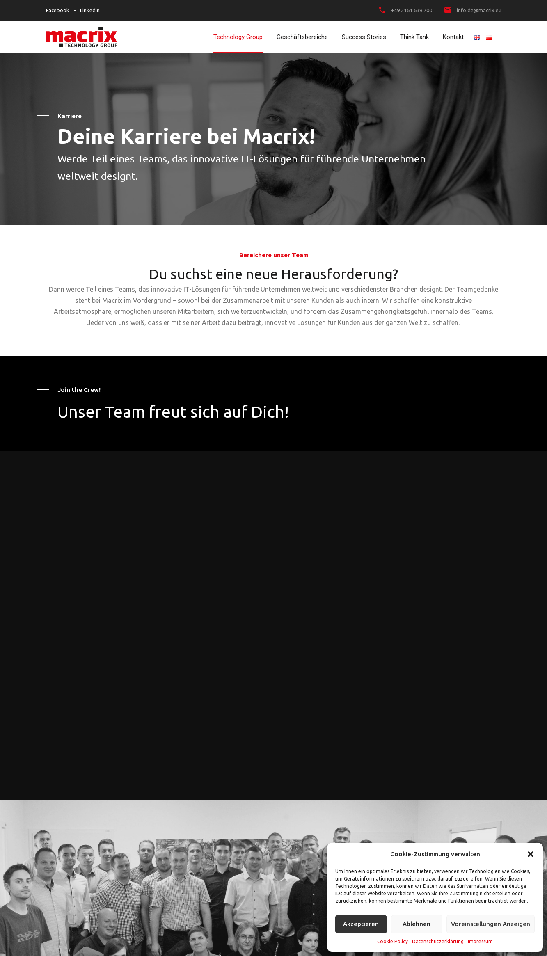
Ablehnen (416, 923)
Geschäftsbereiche (302, 37)
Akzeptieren (361, 923)
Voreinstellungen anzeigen (490, 923)
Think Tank (414, 37)
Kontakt (453, 37)
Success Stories (364, 37)
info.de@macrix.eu (479, 10)
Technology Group (238, 37)
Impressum (480, 941)
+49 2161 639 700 (411, 10)
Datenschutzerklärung (438, 941)
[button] (530, 854)
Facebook (57, 10)
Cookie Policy (392, 941)
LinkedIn (90, 10)
